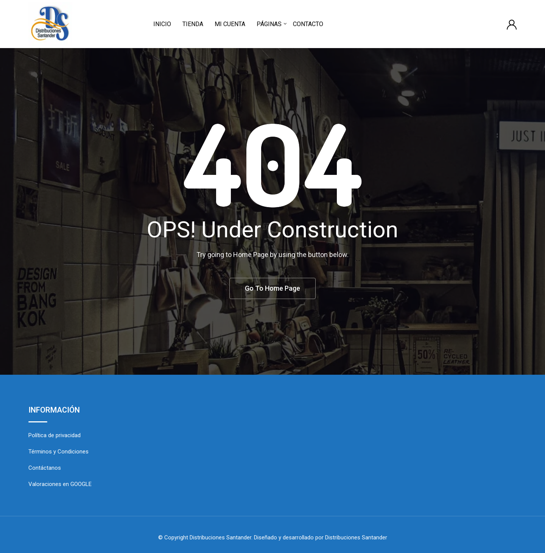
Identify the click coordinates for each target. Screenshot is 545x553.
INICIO (162, 24)
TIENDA (192, 24)
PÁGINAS (269, 24)
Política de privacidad (54, 435)
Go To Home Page (272, 288)
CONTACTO (308, 24)
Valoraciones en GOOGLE (60, 484)
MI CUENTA (230, 24)
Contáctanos (44, 467)
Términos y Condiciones (58, 451)
